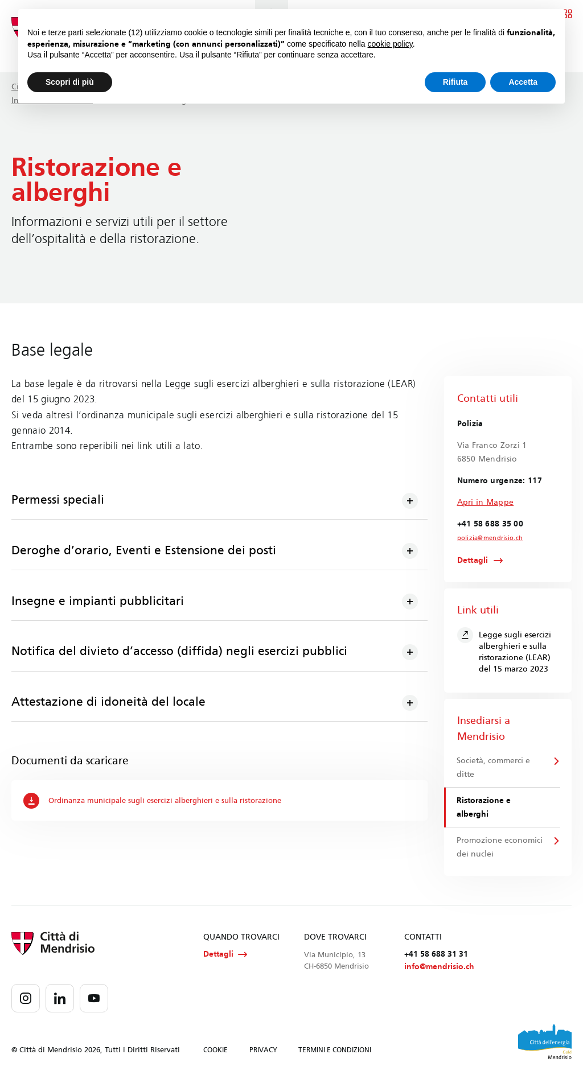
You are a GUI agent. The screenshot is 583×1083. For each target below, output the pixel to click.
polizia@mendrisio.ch (487, 538)
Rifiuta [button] (455, 82)
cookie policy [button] (390, 43)
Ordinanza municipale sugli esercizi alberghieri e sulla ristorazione (161, 802)
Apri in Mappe (485, 502)
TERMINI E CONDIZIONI (334, 1055)
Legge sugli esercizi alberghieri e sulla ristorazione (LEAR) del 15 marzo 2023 (504, 651)
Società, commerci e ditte (494, 768)
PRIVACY (263, 1055)
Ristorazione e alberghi (484, 809)
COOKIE (215, 1055)
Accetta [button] (522, 82)
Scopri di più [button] (70, 82)
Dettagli (472, 561)
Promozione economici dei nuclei (496, 850)
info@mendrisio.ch (439, 971)
